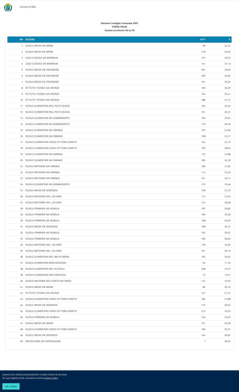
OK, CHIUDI (11, 386)
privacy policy (51, 378)
